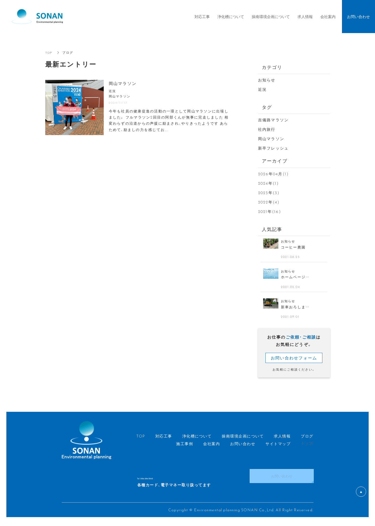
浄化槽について (230, 16)
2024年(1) (268, 183)
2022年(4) (269, 202)
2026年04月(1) (273, 174)
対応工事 (202, 16)
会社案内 (328, 16)
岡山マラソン (271, 138)
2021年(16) (269, 211)
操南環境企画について (271, 16)
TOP (49, 52)
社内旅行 (267, 129)
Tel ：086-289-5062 (165, 479)
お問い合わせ (281, 478)
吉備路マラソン (273, 120)
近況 (262, 89)
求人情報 (305, 16)
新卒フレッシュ (273, 148)
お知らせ (267, 80)
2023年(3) (269, 192)
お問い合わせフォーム (294, 360)
